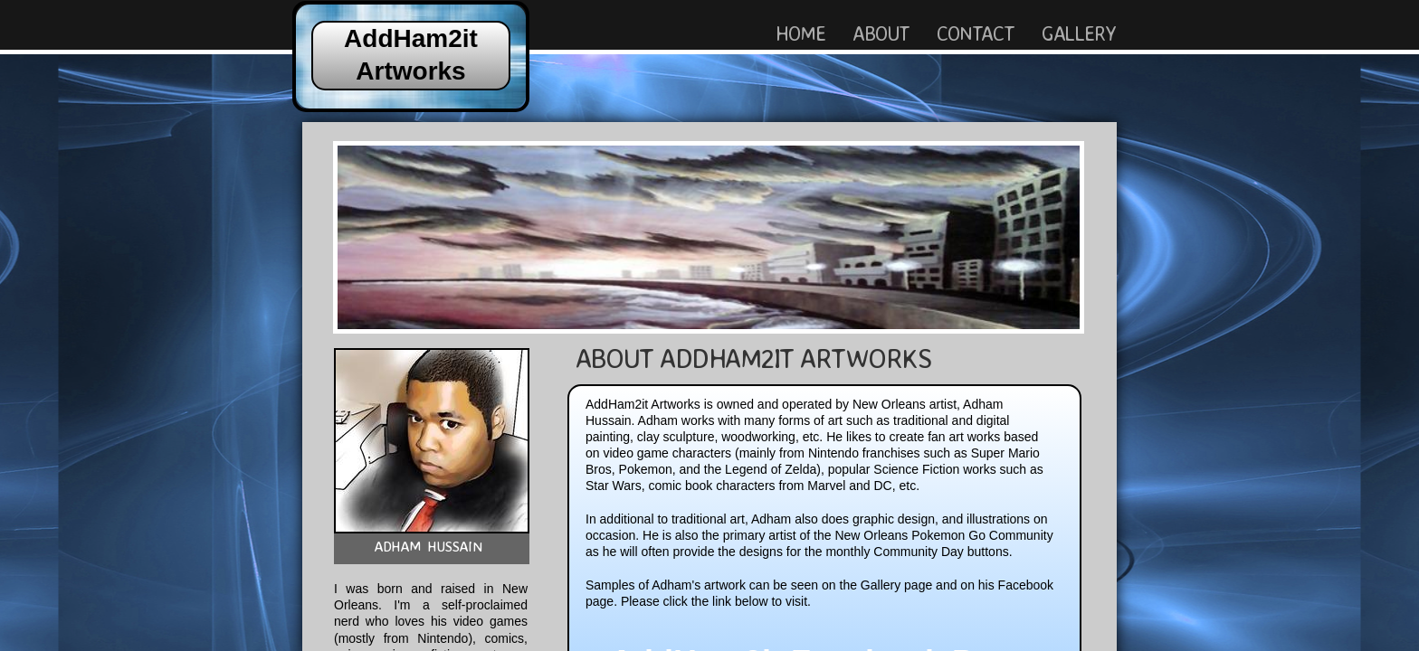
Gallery (1079, 33)
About (881, 33)
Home (800, 33)
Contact (975, 33)
